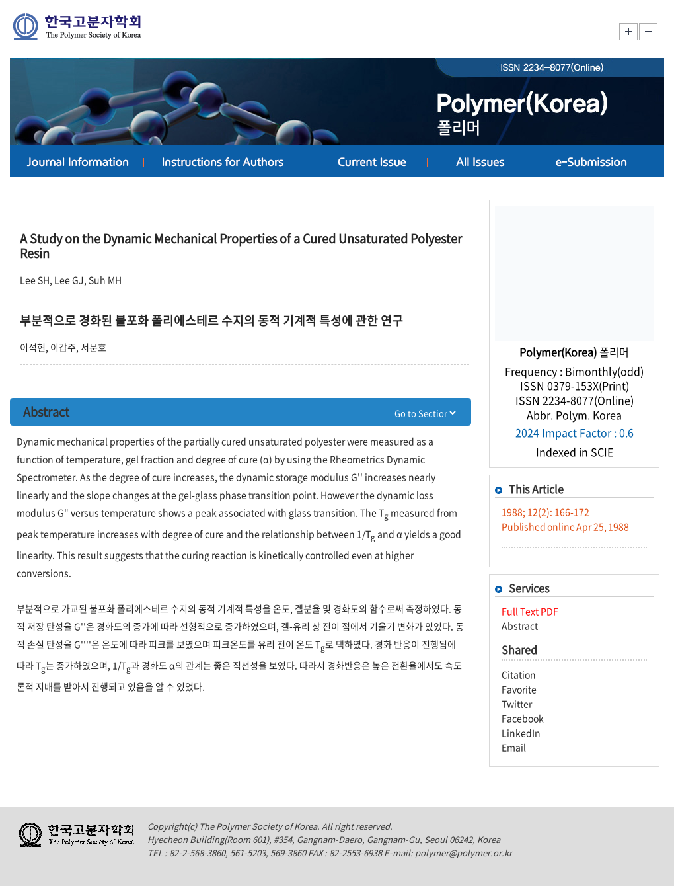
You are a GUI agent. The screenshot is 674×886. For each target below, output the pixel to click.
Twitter (517, 703)
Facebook (523, 718)
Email (514, 747)
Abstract (520, 625)
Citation (519, 674)
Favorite (519, 689)
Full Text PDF (530, 611)
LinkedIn (521, 732)
